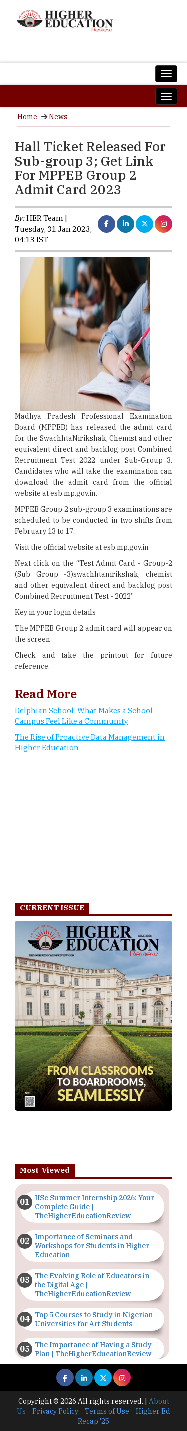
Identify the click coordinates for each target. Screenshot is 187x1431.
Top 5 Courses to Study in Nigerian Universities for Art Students (94, 1319)
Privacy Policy (55, 1411)
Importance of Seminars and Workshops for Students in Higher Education (92, 1245)
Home (27, 116)
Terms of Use (107, 1411)
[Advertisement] (93, 830)
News (58, 116)
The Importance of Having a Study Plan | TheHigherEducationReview (93, 1349)
